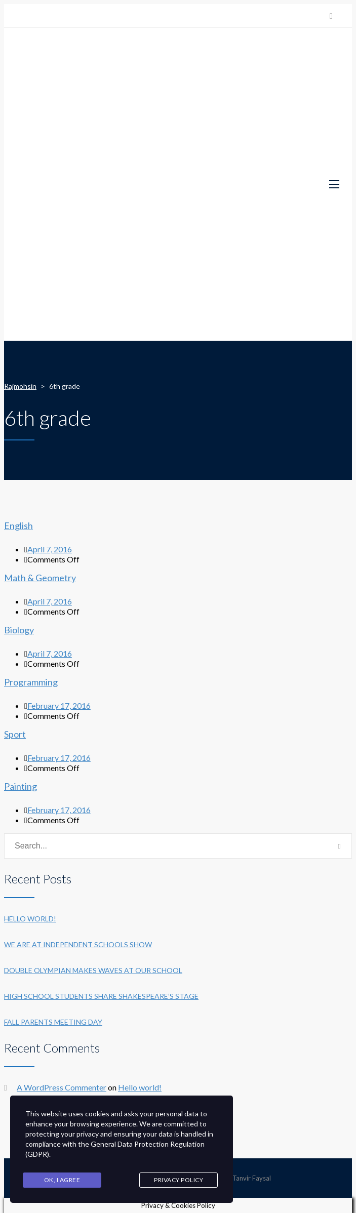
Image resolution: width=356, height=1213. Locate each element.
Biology (19, 629)
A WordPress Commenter (61, 1087)
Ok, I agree (62, 1180)
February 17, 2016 (59, 705)
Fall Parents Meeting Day (53, 1022)
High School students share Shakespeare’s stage (101, 996)
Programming (31, 682)
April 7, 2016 (49, 549)
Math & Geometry (40, 577)
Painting (20, 786)
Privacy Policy (178, 1180)
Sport (15, 734)
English (18, 525)
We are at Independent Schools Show (78, 944)
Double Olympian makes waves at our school (93, 970)
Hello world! (30, 918)
